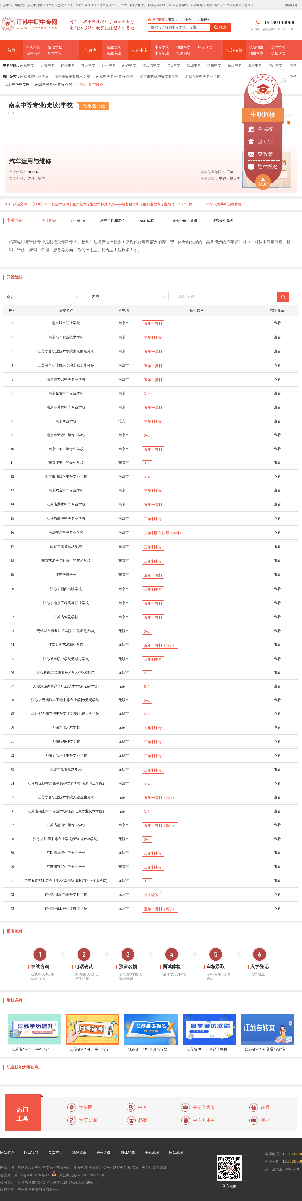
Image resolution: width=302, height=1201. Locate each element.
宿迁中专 (275, 65)
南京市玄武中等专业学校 (159, 76)
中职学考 (55, 53)
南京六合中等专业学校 (66, 490)
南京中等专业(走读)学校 (115, 76)
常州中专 (88, 65)
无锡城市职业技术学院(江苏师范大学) (65, 631)
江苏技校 (234, 50)
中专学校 (162, 47)
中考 (142, 1107)
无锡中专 (48, 65)
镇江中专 (235, 65)
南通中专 (129, 65)
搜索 (220, 27)
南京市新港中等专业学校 (66, 435)
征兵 (265, 1107)
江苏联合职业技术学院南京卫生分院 (66, 365)
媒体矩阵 (128, 1153)
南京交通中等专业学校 (66, 532)
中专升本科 (204, 1120)
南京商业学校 (66, 421)
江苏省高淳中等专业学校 (66, 518)
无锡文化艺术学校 (66, 727)
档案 (142, 1120)
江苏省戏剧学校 (66, 617)
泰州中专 (255, 65)
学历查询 (88, 1120)
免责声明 (55, 1153)
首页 (11, 50)
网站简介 (7, 1153)
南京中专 (27, 65)
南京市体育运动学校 (66, 547)
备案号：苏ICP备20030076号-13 (24, 1175)
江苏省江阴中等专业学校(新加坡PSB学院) (65, 839)
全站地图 (152, 1153)
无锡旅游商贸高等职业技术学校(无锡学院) (66, 686)
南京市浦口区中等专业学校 (66, 476)
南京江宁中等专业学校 (66, 463)
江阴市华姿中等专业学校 (66, 853)
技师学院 (278, 47)
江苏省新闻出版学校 (66, 589)
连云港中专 (151, 65)
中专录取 (205, 47)
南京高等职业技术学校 (72, 76)
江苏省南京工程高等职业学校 (66, 603)
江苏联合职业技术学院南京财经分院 (66, 351)
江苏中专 (140, 50)
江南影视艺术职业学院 (66, 645)
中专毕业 (162, 53)
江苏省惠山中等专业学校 (66, 825)
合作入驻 (104, 1153)
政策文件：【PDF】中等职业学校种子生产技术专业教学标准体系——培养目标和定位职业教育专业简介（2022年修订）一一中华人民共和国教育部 (127, 204)
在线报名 (204, 19)
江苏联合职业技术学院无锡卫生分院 (66, 797)
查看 (277, 323)
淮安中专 (173, 65)
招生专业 (114, 53)
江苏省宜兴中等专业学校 (66, 867)
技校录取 (278, 53)
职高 (171, 19)
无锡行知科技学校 (66, 741)
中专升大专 (204, 1107)
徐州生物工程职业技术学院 (66, 909)
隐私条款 (79, 1153)
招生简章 (183, 47)
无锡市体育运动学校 (66, 770)
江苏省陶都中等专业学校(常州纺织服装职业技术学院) (65, 881)
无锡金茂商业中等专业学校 (66, 755)
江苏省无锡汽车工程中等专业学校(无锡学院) (65, 700)
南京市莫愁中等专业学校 (66, 407)
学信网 (85, 1107)
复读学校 (55, 47)
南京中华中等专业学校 (66, 449)
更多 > (294, 65)
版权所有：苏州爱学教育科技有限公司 (30, 1190)
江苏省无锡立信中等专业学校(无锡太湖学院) (65, 713)
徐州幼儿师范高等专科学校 (66, 894)
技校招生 (256, 47)
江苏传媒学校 (66, 575)
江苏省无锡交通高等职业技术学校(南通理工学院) (66, 783)
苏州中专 (109, 65)
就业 (265, 1120)
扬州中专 (214, 65)
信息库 (90, 50)
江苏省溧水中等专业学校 (66, 504)
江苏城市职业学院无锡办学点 (66, 659)
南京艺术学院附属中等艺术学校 (66, 561)
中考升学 (186, 19)
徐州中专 (68, 65)
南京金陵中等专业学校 (202, 76)
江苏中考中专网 (17, 84)
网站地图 (291, 5)
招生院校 (114, 47)
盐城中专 (194, 65)
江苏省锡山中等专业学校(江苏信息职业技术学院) (66, 811)
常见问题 (183, 53)
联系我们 (31, 1153)
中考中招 (33, 47)
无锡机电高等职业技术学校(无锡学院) (65, 673)
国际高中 (33, 53)
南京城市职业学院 (34, 76)
